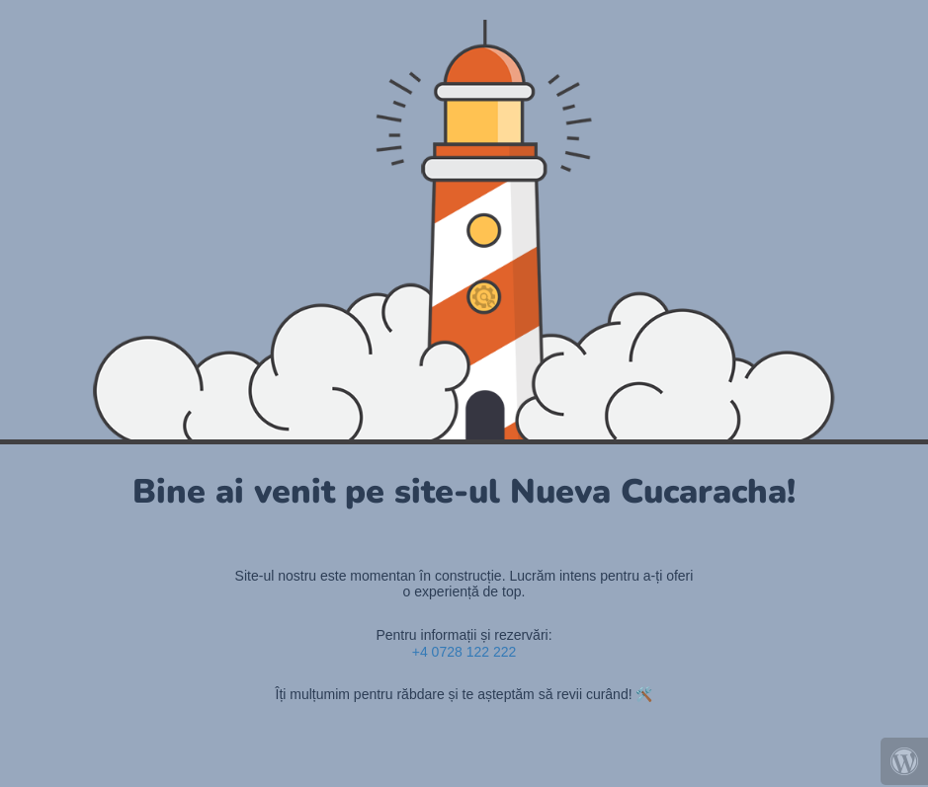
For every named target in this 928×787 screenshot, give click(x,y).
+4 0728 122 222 (464, 652)
